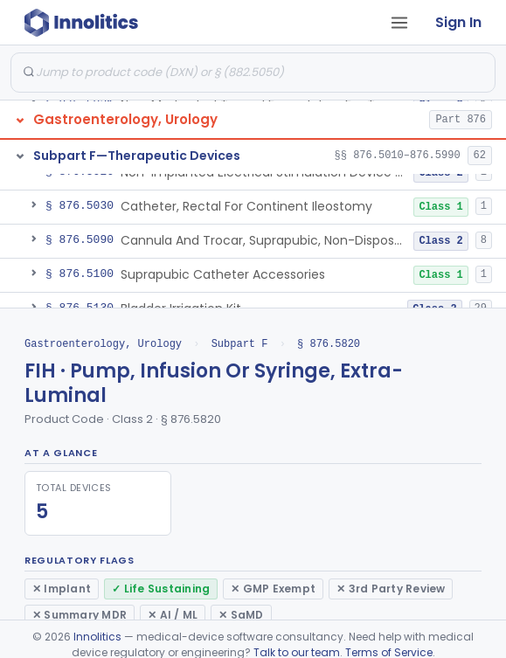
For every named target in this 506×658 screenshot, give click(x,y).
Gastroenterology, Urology (103, 343)
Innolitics (97, 636)
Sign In (458, 22)
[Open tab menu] (399, 23)
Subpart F (239, 343)
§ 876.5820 (328, 343)
